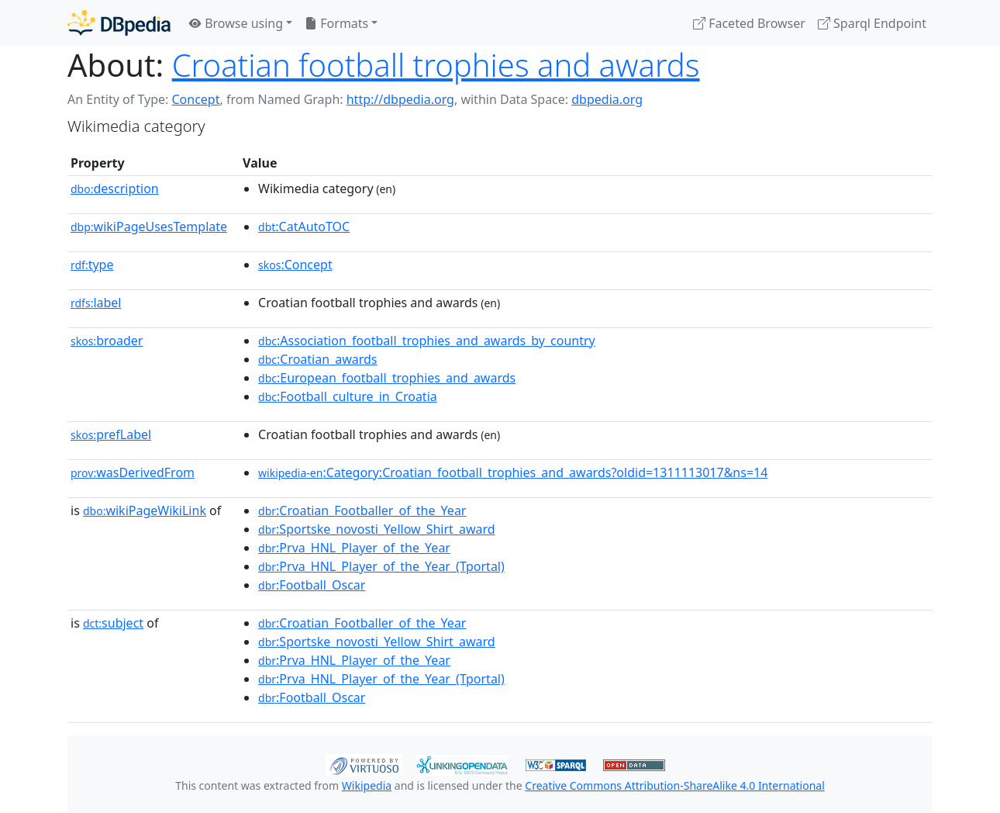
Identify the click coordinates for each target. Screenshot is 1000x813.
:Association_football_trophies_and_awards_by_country (426, 340)
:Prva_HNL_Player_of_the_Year (354, 547)
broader (107, 340)
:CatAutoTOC (304, 226)
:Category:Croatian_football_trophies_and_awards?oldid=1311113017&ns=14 (512, 472)
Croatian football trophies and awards (436, 64)
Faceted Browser (749, 23)
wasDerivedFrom (133, 472)
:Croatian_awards (318, 359)
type (92, 264)
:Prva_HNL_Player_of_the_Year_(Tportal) (381, 566)
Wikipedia (366, 785)
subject (113, 622)
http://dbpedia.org (400, 99)
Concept (195, 99)
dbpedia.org (607, 99)
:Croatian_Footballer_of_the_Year (362, 510)
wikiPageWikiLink (144, 510)
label (96, 302)
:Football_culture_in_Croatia (347, 396)
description (115, 188)
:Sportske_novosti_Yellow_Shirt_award (376, 529)
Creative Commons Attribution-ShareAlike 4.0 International (674, 785)
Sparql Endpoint (872, 23)
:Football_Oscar (311, 584)
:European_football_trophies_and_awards (387, 377)
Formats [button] (336, 23)
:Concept (295, 264)
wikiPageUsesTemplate (149, 226)
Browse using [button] (236, 23)
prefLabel (111, 434)
